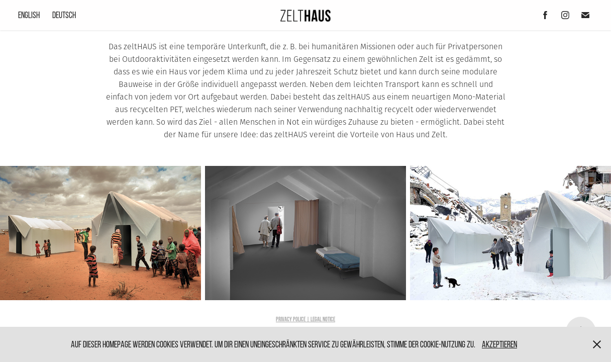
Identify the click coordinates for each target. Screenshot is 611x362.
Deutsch (64, 15)
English (29, 15)
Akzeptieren (499, 344)
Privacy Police (291, 319)
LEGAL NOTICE (323, 319)
